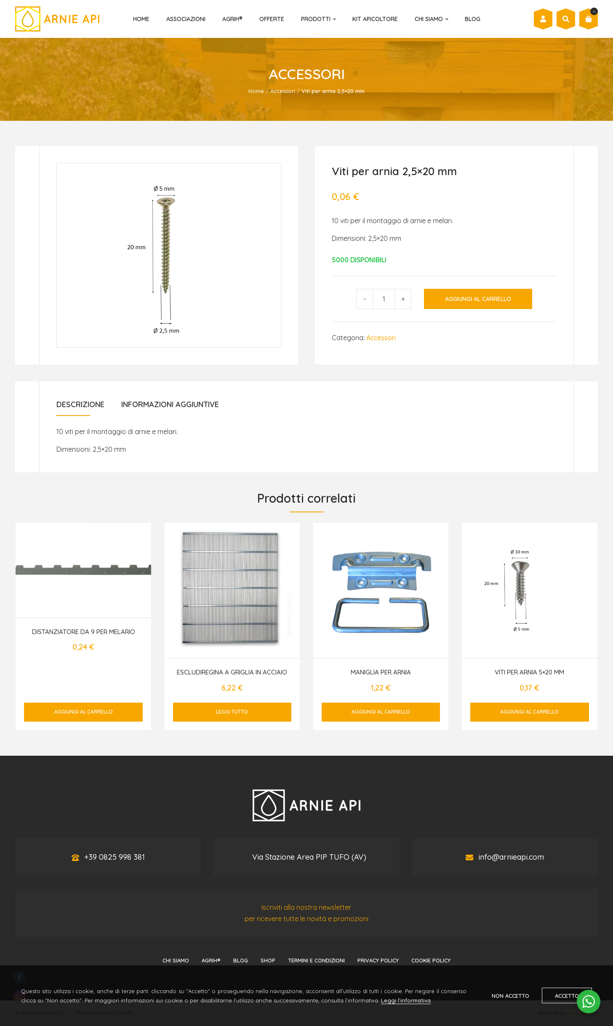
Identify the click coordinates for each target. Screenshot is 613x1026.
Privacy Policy (378, 960)
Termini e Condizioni (316, 960)
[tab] (80, 407)
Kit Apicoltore (375, 19)
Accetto (567, 995)
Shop (268, 960)
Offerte (271, 19)
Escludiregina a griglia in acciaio (232, 672)
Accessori (282, 91)
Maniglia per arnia (381, 672)
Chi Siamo (429, 19)
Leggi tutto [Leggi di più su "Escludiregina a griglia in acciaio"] (232, 712)
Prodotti (315, 19)
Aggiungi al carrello (478, 299)
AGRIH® (232, 19)
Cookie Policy (430, 960)
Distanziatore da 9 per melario (83, 632)
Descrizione (80, 404)
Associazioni (185, 19)
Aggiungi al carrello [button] (83, 712)
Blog (472, 19)
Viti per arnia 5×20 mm (529, 672)
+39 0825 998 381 (114, 857)
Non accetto (510, 995)
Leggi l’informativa (406, 1000)
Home (141, 19)
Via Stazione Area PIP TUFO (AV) (309, 857)
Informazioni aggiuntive (170, 404)
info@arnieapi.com (511, 857)
